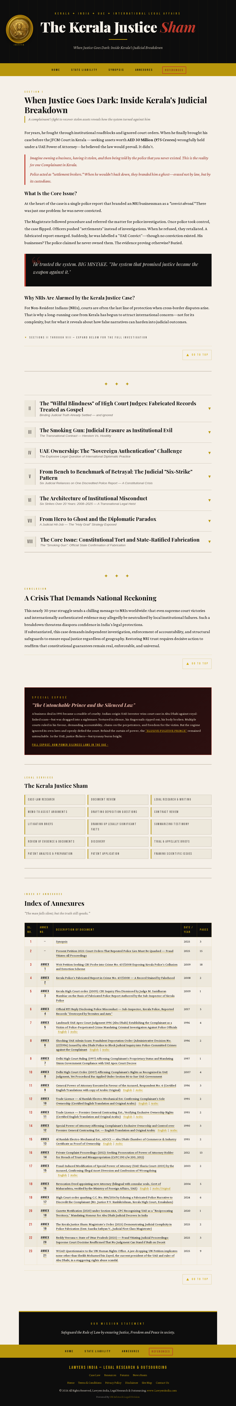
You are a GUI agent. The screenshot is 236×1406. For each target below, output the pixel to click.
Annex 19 (45, 1226)
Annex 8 (45, 1074)
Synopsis (116, 70)
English (62, 1031)
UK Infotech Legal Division (125, 1396)
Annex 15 (45, 1168)
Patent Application (105, 854)
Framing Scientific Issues (173, 854)
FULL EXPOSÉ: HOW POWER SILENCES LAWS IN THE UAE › (70, 745)
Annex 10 (45, 1101)
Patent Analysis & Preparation (50, 854)
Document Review (103, 799)
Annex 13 (45, 1141)
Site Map (147, 1382)
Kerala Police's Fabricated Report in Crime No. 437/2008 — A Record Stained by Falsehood (115, 978)
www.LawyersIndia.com (162, 1390)
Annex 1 (45, 967)
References (174, 70)
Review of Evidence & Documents (51, 841)
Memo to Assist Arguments (47, 812)
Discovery (98, 841)
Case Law (94, 1375)
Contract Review (166, 812)
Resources (110, 1375)
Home (56, 70)
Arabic (74, 1031)
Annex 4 (45, 1011)
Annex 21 (45, 1253)
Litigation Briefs (40, 824)
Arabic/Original (161, 1188)
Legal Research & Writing (172, 799)
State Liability (84, 70)
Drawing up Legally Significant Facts (113, 826)
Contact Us (162, 1382)
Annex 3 (45, 993)
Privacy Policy (113, 1382)
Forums (124, 1375)
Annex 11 (45, 1114)
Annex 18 (45, 1213)
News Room (140, 1375)
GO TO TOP (197, 355)
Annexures (144, 70)
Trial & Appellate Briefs (172, 841)
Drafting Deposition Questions (114, 812)
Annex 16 (45, 1186)
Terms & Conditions (89, 1382)
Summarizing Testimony (171, 824)
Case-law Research (41, 799)
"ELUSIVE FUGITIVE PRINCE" (166, 730)
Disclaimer (131, 1382)
